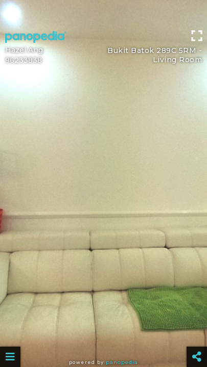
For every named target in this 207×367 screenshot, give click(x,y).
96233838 (23, 60)
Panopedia (122, 362)
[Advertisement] (103, 12)
